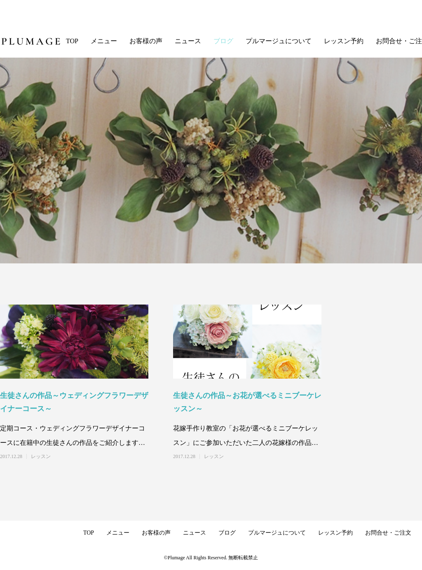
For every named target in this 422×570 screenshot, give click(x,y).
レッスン (41, 456)
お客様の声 (145, 40)
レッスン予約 (343, 40)
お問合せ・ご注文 (388, 533)
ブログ (223, 40)
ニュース (188, 40)
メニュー (104, 40)
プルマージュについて (279, 40)
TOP (72, 40)
